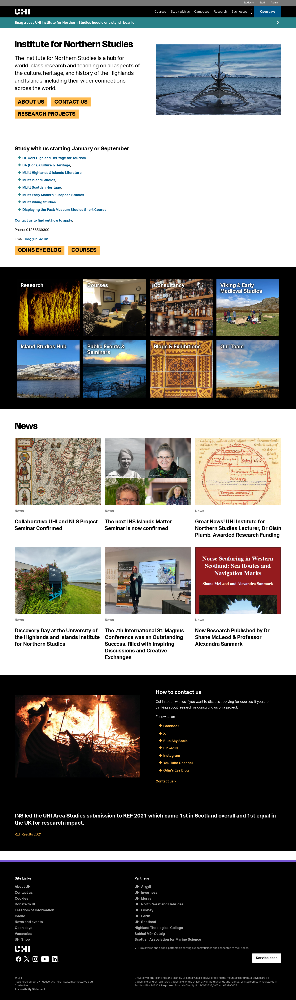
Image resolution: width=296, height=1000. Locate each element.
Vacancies (23, 934)
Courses (160, 11)
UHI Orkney (144, 910)
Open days (268, 11)
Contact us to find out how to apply (43, 220)
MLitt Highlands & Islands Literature (52, 173)
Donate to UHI (26, 904)
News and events (29, 922)
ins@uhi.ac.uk (36, 239)
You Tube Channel (178, 763)
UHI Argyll (143, 887)
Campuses (201, 11)
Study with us (180, 11)
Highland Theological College (159, 928)
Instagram (171, 756)
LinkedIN (170, 748)
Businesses (239, 11)
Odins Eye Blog (39, 250)
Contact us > (166, 781)
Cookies (21, 898)
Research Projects (47, 114)
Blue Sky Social (176, 741)
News (19, 511)
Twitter (27, 959)
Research (220, 11)
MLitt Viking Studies (39, 202)
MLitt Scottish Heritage (41, 187)
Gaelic (20, 916)
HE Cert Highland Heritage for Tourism (54, 158)
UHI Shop (22, 939)
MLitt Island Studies (38, 180)
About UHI (23, 887)
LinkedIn (55, 959)
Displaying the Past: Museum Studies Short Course (64, 210)
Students (248, 3)
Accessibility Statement (30, 989)
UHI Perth (142, 916)
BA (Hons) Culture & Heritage (46, 165)
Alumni (274, 3)
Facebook (171, 726)
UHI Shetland (145, 922)
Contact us (71, 102)
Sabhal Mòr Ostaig (150, 934)
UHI (137, 948)
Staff (262, 3)
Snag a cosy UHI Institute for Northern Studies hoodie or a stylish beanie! (75, 23)
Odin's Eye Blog (176, 770)
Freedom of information (34, 910)
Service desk (266, 958)
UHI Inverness (146, 892)
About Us (31, 102)
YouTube (45, 959)
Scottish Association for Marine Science (168, 939)
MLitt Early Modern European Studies (53, 195)
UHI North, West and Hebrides (159, 904)
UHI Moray (143, 898)
